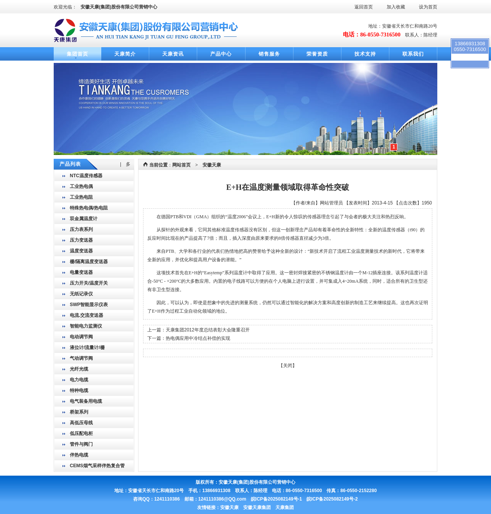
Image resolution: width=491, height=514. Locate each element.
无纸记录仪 (81, 294)
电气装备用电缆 (86, 401)
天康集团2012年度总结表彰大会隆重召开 (208, 330)
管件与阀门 (81, 444)
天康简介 (125, 54)
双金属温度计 (83, 218)
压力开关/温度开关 (89, 283)
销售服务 (269, 54)
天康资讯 (173, 54)
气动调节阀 (81, 358)
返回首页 (363, 7)
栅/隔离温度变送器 (89, 261)
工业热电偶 (81, 186)
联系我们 (413, 54)
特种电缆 (79, 390)
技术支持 (365, 54)
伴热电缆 (79, 455)
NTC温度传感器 (86, 175)
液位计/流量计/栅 (87, 347)
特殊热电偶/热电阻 (89, 208)
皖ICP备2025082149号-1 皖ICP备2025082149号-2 (304, 499)
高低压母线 (81, 422)
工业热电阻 (81, 197)
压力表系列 (81, 229)
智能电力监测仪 (86, 326)
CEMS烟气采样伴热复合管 (97, 465)
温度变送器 (81, 251)
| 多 (125, 164)
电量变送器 (81, 272)
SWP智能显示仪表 (89, 304)
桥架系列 (79, 412)
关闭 (287, 365)
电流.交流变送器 (86, 315)
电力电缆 (79, 379)
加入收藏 (396, 7)
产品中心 (221, 54)
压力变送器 (81, 240)
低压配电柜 (81, 433)
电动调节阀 (81, 336)
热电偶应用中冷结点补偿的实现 (198, 338)
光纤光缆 (79, 369)
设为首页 (428, 7)
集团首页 (77, 54)
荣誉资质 (317, 54)
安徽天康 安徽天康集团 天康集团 (257, 507)
